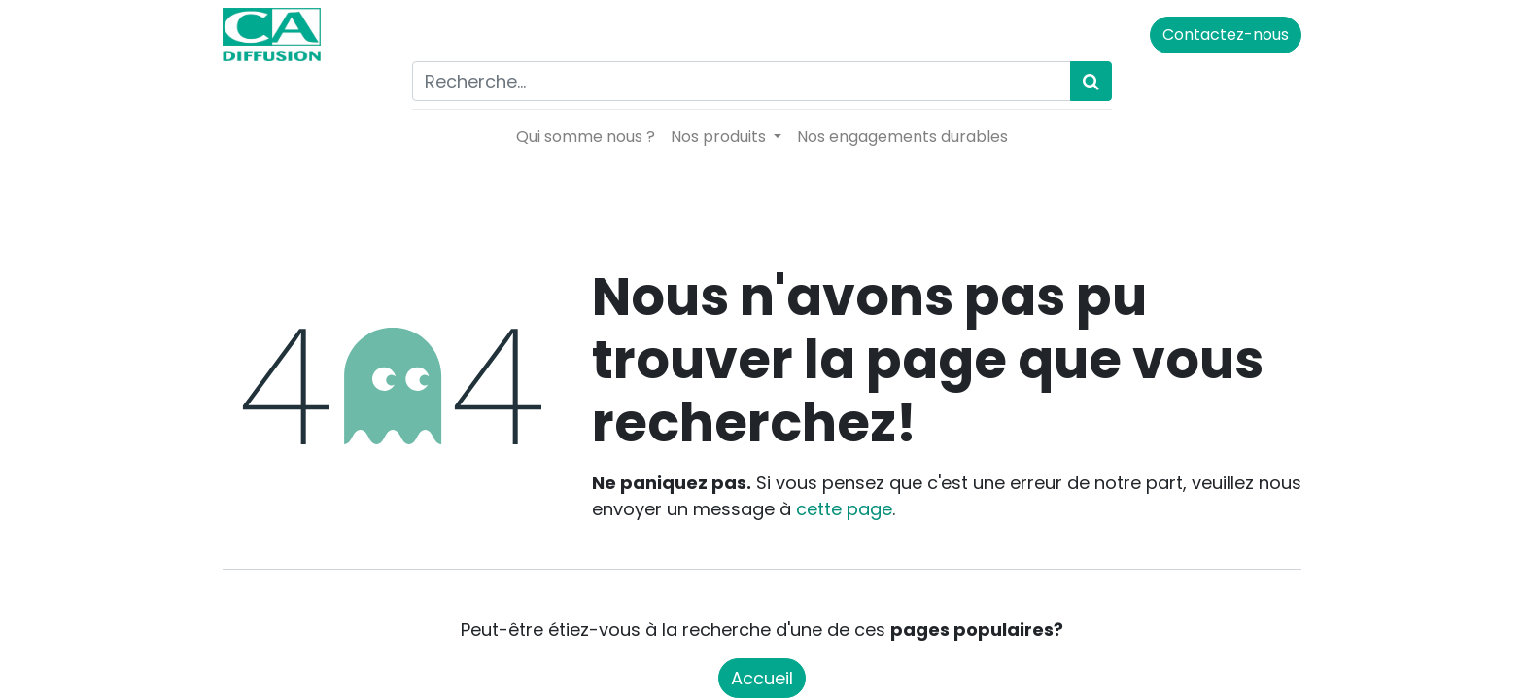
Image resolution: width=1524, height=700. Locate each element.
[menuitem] (585, 137)
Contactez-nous (1225, 34)
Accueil (762, 678)
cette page (844, 509)
